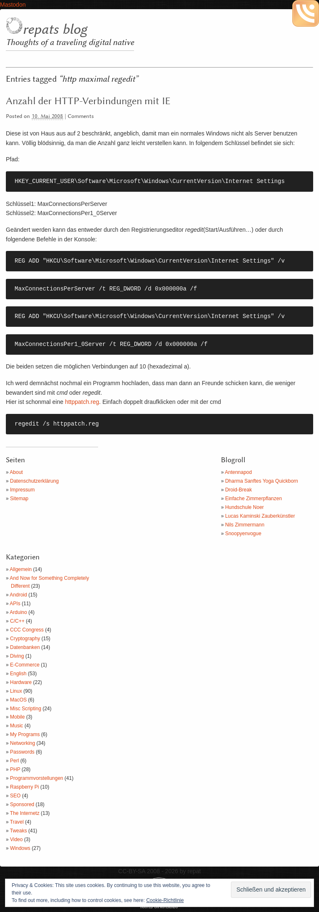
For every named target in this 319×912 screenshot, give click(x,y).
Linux (16, 691)
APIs (15, 603)
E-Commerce (25, 665)
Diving (17, 656)
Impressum (22, 490)
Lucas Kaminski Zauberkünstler (260, 516)
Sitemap (19, 498)
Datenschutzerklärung (34, 481)
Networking (22, 743)
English (18, 673)
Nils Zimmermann (244, 525)
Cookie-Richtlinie (165, 900)
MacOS (18, 700)
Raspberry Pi (24, 787)
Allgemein (21, 569)
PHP (15, 769)
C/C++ (17, 621)
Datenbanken (25, 647)
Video (16, 839)
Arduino (18, 612)
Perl (14, 761)
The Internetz (25, 813)
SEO (15, 796)
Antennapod (238, 472)
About (16, 472)
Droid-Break (238, 490)
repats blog (55, 30)
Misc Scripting (25, 709)
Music (16, 726)
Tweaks (18, 831)
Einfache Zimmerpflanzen (253, 498)
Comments (81, 116)
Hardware (21, 682)
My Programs (25, 734)
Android (18, 595)
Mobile (17, 717)
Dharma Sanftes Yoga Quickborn (261, 481)
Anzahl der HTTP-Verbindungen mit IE (88, 101)
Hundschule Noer (244, 507)
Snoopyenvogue (243, 533)
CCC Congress (27, 630)
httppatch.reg (82, 401)
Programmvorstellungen (36, 778)
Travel (17, 822)
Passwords (22, 752)
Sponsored (22, 804)
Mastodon (12, 4)
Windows (20, 848)
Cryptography (25, 638)
